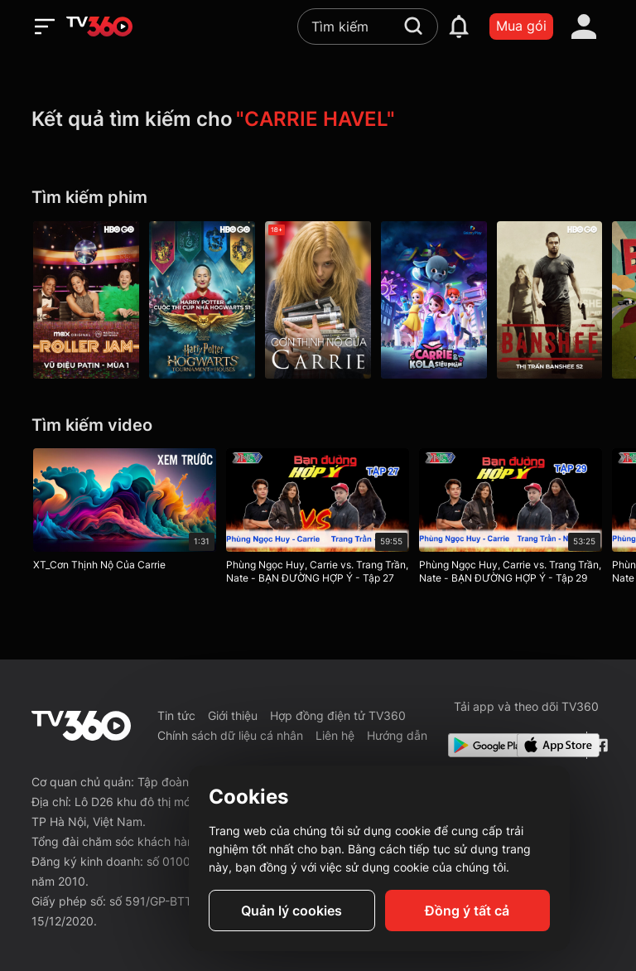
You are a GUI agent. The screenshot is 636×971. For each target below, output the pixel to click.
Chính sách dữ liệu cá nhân (230, 735)
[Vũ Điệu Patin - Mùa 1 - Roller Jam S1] (86, 300)
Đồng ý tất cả (467, 910)
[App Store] (548, 745)
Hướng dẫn (397, 735)
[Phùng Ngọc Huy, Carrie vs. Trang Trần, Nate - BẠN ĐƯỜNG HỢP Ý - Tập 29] (510, 519)
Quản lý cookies (291, 910)
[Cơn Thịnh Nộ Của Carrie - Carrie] (318, 300)
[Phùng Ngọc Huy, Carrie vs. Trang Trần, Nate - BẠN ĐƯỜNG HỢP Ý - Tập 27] (317, 519)
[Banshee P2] (550, 300)
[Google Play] (479, 745)
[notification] (458, 26)
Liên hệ (335, 735)
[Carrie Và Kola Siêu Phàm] (434, 300)
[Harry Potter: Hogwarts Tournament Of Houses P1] (202, 300)
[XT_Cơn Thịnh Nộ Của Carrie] (124, 512)
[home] (99, 26)
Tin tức (176, 715)
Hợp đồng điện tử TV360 (338, 715)
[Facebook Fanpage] (599, 745)
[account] (584, 26)
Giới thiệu (233, 715)
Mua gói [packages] (521, 25)
